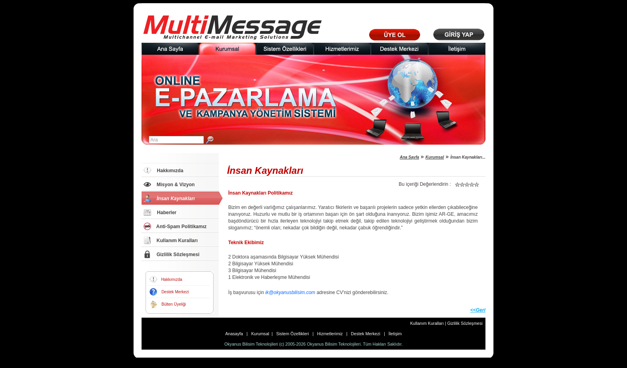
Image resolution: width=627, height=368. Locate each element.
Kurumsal (434, 157)
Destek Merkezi (366, 333)
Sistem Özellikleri (293, 333)
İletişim (394, 333)
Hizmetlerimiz (330, 333)
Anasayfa (235, 333)
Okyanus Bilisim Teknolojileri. (334, 344)
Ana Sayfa (409, 157)
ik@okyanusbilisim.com (290, 292)
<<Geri (477, 310)
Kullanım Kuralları (427, 323)
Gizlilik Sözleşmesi (464, 323)
